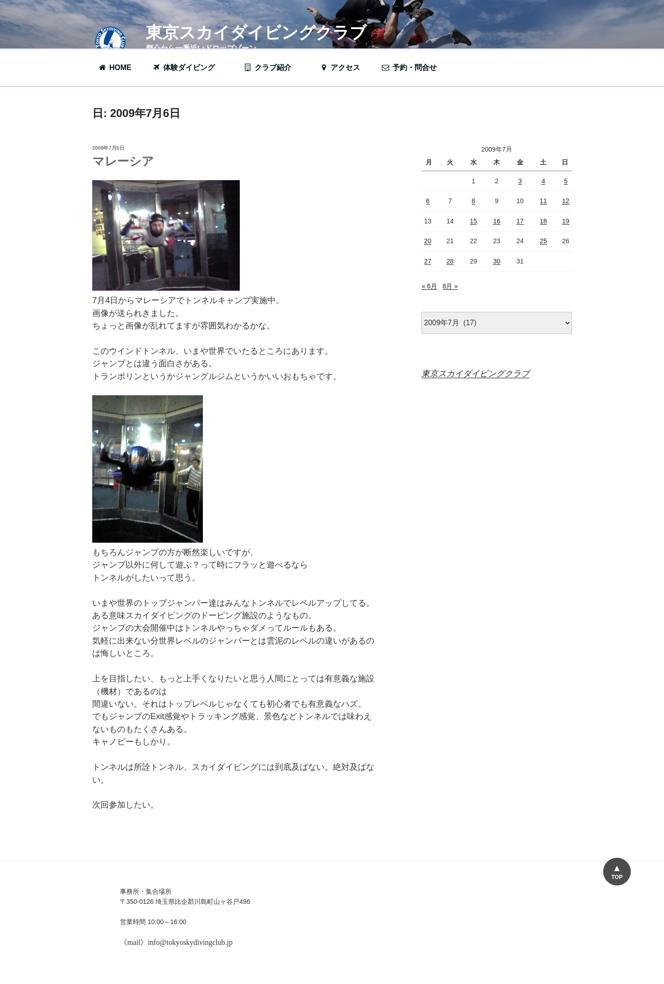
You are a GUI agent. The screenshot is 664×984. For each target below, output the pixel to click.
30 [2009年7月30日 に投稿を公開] (496, 261)
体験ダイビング (188, 67)
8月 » (450, 286)
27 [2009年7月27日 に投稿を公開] (428, 261)
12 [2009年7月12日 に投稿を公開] (565, 201)
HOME (114, 67)
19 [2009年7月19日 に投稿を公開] (565, 221)
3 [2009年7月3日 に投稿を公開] (520, 181)
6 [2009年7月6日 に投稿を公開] (428, 201)
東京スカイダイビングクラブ (256, 32)
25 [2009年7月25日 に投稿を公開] (543, 241)
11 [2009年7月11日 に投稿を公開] (543, 201)
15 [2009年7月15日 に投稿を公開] (473, 221)
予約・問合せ (413, 67)
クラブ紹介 (272, 67)
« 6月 (429, 286)
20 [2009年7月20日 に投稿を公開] (428, 241)
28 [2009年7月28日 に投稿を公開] (450, 261)
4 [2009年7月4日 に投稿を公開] (543, 181)
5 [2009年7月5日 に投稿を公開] (566, 181)
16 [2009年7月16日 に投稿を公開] (496, 221)
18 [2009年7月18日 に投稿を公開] (543, 221)
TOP (616, 877)
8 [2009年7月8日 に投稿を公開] (473, 201)
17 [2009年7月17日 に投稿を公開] (520, 221)
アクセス (339, 67)
